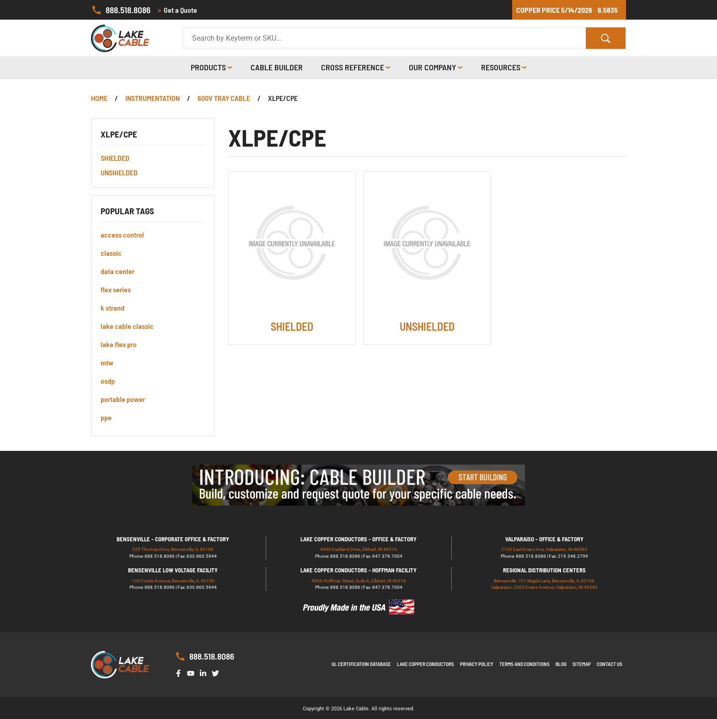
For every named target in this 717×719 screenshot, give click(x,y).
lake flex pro (119, 344)
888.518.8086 (120, 10)
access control (122, 234)
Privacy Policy (476, 664)
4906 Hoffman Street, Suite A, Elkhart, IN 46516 (358, 580)
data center (117, 271)
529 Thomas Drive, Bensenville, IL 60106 (173, 549)
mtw (107, 362)
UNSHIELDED (119, 172)
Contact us (609, 664)
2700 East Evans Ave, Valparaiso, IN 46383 (544, 549)
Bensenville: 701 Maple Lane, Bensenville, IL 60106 (544, 580)
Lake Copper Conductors (425, 664)
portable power (123, 399)
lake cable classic (127, 326)
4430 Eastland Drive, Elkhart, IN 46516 (358, 549)
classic (111, 252)
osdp (108, 380)
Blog (561, 664)
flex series (116, 289)
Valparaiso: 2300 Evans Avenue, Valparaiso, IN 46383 (544, 587)
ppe (106, 417)
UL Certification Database (361, 664)
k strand (112, 307)
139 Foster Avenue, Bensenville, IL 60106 (173, 580)
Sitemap (582, 664)
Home (99, 98)
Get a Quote (177, 10)
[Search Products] (384, 38)
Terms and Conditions (524, 664)
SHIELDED (115, 157)
